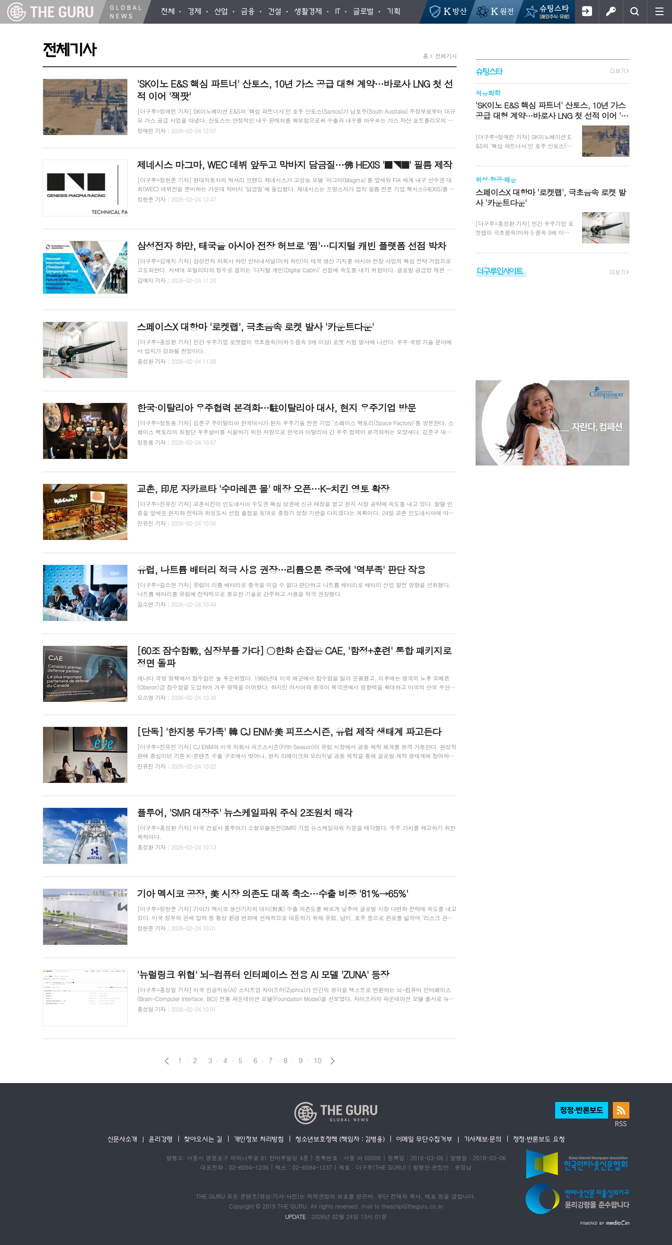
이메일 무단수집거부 (424, 1139)
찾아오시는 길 (203, 1139)
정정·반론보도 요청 (539, 1139)
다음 (332, 1061)
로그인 (611, 12)
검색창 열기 (635, 12)
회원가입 (587, 12)
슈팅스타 (489, 71)
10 (317, 1060)
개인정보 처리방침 (259, 1139)
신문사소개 (122, 1139)
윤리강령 (161, 1139)
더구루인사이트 (500, 271)
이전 (166, 1061)
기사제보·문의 (483, 1139)
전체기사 (445, 56)
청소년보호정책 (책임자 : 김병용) (340, 1139)
